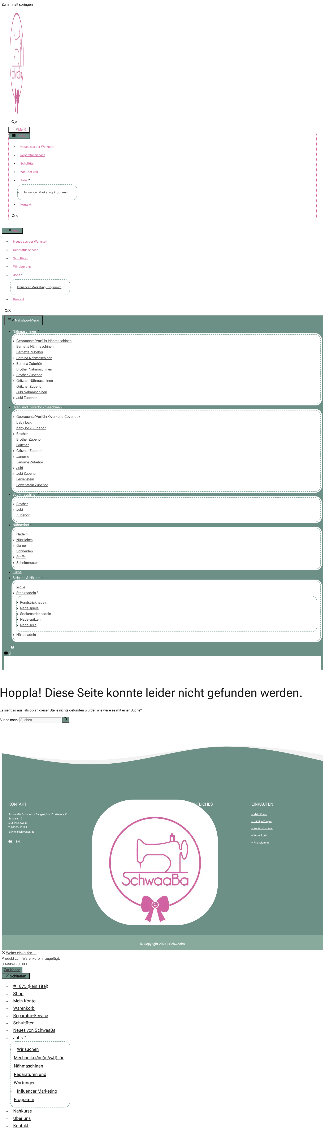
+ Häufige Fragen (261, 821)
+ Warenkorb (258, 835)
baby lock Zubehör (31, 428)
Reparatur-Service (32, 155)
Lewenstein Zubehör (32, 485)
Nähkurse (22, 1111)
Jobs (27, 180)
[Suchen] (65, 720)
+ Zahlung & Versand (198, 835)
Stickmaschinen (28, 494)
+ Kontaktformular (262, 828)
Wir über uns (29, 172)
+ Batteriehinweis (196, 842)
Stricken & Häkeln (30, 578)
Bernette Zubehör (29, 352)
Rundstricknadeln (33, 602)
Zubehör (23, 515)
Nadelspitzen (30, 619)
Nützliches (24, 540)
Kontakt (25, 204)
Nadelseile (28, 625)
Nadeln (21, 534)
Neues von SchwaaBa (34, 1030)
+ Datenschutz (194, 828)
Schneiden (24, 551)
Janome (22, 456)
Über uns (22, 1118)
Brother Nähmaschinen (34, 369)
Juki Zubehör (26, 398)
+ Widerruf (192, 849)
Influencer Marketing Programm (46, 192)
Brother (22, 434)
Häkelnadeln (26, 635)
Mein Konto (24, 1000)
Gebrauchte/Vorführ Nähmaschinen (44, 341)
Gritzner (22, 445)
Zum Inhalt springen (17, 4)
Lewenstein (25, 479)
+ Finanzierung (260, 842)
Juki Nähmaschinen (31, 392)
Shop (18, 993)
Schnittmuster (27, 563)
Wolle (20, 587)
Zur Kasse (12, 970)
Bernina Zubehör (29, 363)
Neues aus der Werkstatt (37, 147)
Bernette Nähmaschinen (34, 346)
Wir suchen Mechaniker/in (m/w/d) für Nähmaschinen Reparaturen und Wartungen (39, 1066)
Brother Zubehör (29, 375)
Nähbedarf (24, 525)
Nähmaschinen (28, 331)
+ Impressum (193, 821)
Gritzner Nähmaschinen (34, 380)
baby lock (24, 422)
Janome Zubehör (29, 462)
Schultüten (27, 163)
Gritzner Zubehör (29, 386)
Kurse (17, 572)
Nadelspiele (29, 608)
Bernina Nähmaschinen (34, 358)
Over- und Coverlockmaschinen (40, 407)
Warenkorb (24, 1008)
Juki (19, 468)
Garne (21, 545)
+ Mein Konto (259, 814)
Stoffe (21, 557)
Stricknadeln (29, 593)
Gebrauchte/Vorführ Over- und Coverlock (48, 416)
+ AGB (190, 814)
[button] (14, 122)
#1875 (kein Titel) (30, 986)
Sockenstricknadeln (35, 614)
